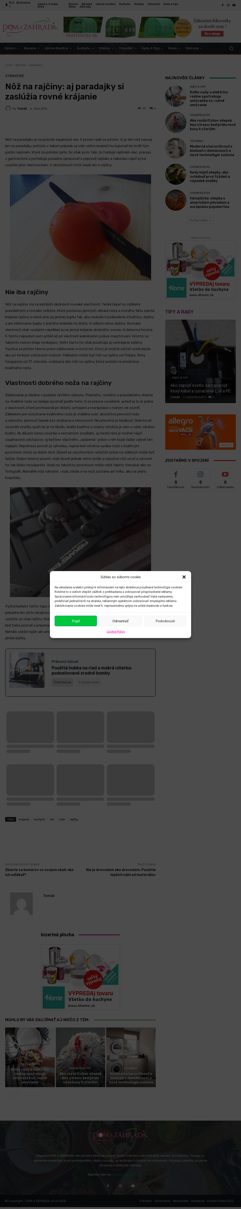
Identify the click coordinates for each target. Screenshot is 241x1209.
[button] (184, 577)
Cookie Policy (116, 631)
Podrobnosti (165, 621)
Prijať (76, 621)
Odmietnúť (120, 621)
